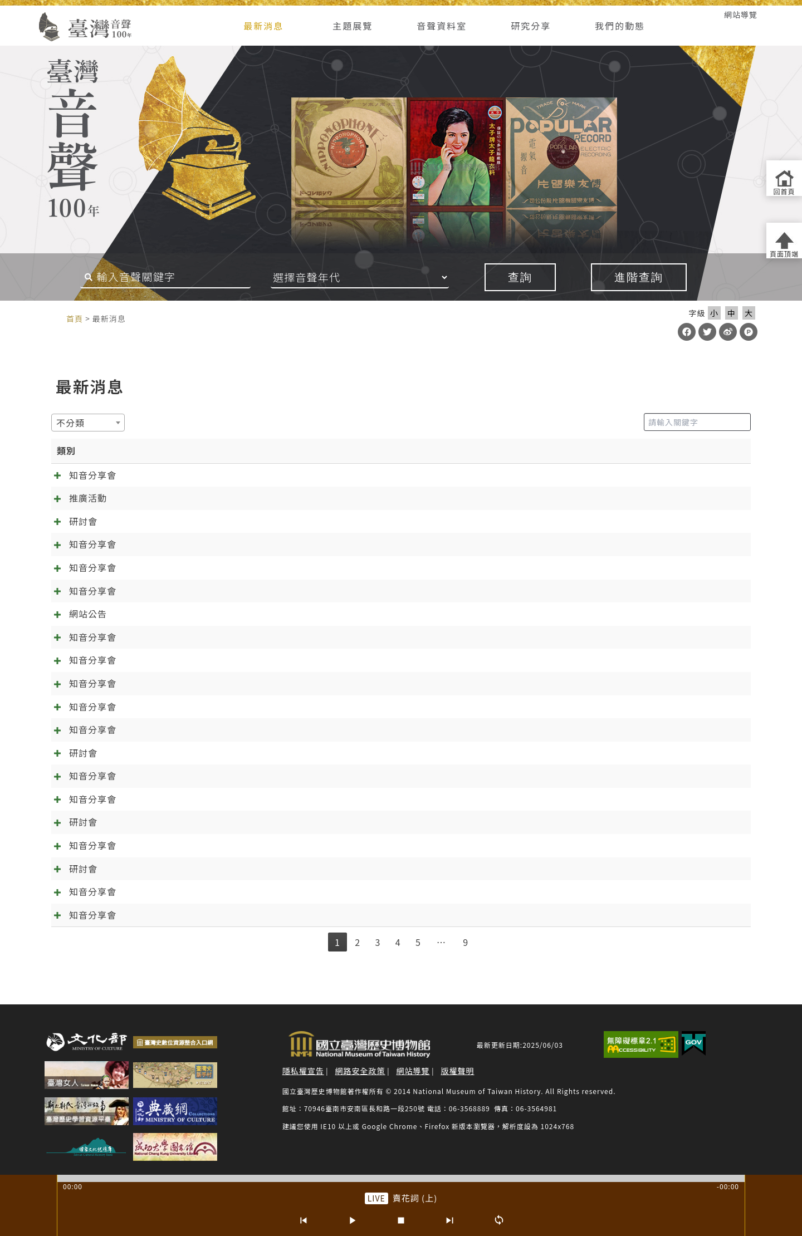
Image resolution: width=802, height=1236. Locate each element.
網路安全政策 (360, 1070)
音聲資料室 (442, 25)
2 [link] (357, 942)
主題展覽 (352, 25)
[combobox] (88, 422)
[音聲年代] (375, 277)
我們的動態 (620, 25)
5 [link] (418, 942)
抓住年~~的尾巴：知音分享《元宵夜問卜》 (214, 914)
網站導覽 (740, 14)
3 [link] (377, 942)
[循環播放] (499, 1220)
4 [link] (398, 942)
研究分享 (531, 25)
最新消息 (263, 25)
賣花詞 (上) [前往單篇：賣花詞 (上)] (415, 1198)
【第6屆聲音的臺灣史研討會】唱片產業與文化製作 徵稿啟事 (250, 868)
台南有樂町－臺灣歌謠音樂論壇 (189, 497)
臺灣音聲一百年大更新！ (175, 613)
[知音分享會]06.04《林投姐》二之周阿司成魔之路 (229, 799)
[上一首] (303, 1220)
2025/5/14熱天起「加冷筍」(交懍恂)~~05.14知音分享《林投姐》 (262, 845)
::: (23, 14)
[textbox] (74, 422)
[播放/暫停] (352, 1220)
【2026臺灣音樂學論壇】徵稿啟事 (195, 521)
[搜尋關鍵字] (165, 277)
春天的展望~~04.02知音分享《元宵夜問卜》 (217, 891)
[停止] (401, 1220)
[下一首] (450, 1220)
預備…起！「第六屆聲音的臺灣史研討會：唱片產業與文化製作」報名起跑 (279, 752)
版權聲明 (457, 1070)
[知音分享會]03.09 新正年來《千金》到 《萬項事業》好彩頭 (250, 567)
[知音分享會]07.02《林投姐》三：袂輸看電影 (219, 775)
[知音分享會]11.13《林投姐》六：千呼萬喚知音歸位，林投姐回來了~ (270, 683)
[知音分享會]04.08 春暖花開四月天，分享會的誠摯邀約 (239, 544)
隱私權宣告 (303, 1070)
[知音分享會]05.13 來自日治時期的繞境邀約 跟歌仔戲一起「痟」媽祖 (269, 475)
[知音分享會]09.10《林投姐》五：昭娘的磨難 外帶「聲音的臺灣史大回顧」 (282, 706)
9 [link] (465, 942)
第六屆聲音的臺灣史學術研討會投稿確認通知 (217, 821)
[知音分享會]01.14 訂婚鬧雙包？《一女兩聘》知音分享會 (244, 637)
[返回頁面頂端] (784, 240)
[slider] (401, 1178)
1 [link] (337, 942)
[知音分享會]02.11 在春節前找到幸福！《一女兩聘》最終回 (249, 590)
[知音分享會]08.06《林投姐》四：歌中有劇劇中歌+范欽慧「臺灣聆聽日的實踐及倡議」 (307, 729)
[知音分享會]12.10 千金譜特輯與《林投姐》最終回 (230, 659)
